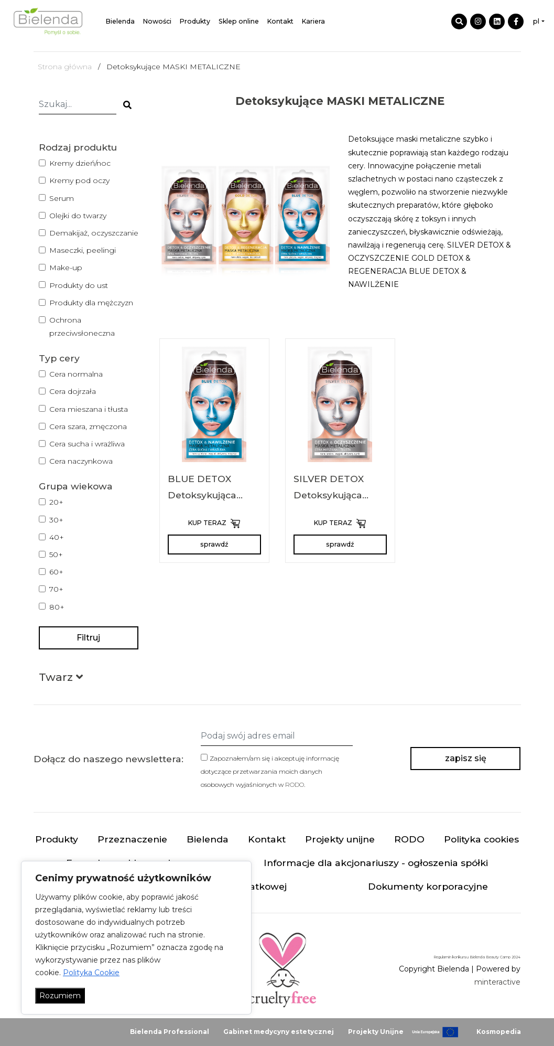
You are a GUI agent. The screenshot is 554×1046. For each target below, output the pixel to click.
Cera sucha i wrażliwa (87, 444)
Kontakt (280, 21)
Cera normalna (76, 374)
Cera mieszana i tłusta (88, 409)
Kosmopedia (498, 1032)
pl (536, 21)
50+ (56, 554)
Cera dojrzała (72, 391)
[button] (61, 679)
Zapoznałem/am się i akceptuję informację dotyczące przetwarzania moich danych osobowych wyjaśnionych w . (270, 771)
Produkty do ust (78, 285)
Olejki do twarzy (77, 215)
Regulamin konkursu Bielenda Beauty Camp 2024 (476, 957)
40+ (56, 537)
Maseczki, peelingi (82, 250)
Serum (61, 198)
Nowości (157, 21)
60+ (56, 572)
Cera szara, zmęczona (88, 426)
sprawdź (214, 544)
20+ (56, 502)
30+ (56, 520)
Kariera (313, 21)
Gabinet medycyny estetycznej (278, 1032)
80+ (56, 607)
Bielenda (120, 21)
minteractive (497, 982)
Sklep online (239, 21)
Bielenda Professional (169, 1032)
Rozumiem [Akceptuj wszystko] (60, 995)
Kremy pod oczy (79, 180)
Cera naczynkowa (81, 461)
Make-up (65, 267)
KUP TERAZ (214, 523)
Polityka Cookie (91, 972)
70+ (56, 589)
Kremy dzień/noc (80, 163)
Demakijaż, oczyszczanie (93, 233)
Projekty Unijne (376, 1032)
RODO (294, 784)
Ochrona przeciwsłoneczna (82, 326)
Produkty (195, 21)
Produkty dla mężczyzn (91, 302)
